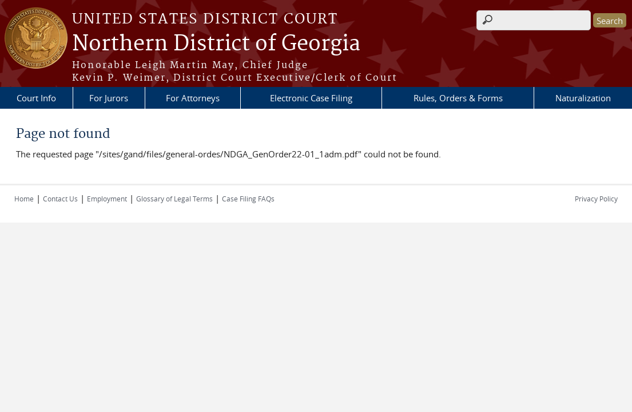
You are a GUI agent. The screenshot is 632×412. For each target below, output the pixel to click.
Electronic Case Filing (311, 98)
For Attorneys (193, 98)
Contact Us (60, 198)
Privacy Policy (596, 198)
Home (24, 198)
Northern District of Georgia (216, 44)
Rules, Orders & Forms (458, 98)
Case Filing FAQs (248, 198)
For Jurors (108, 98)
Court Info (36, 98)
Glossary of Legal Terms (174, 198)
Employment (107, 198)
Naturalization (583, 98)
